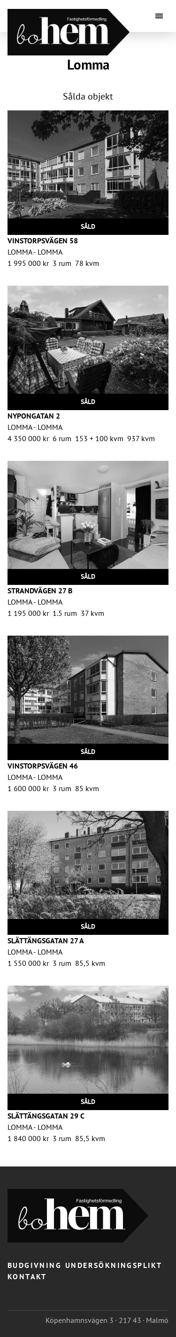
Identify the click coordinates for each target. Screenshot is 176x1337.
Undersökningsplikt (113, 1265)
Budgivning (34, 1265)
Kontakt (27, 1276)
